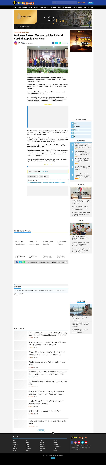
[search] (64, 2)
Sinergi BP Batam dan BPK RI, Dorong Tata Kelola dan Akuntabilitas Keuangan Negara (46, 392)
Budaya (14, 442)
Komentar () (65, 43)
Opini (55, 448)
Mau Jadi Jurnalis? (75, 449)
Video (75, 133)
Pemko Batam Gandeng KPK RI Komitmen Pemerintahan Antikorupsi (46, 402)
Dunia (27, 444)
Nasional (36, 7)
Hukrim (14, 446)
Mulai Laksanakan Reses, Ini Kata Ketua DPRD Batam (47, 422)
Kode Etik (78, 445)
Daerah (30, 7)
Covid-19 (76, 129)
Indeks (19, 7)
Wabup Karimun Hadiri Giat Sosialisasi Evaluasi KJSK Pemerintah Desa (46, 182)
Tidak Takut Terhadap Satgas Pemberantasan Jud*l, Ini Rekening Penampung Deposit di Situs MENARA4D (83, 145)
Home (14, 7)
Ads (53, 458)
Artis (14, 440)
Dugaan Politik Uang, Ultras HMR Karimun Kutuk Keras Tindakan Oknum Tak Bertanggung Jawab (80, 250)
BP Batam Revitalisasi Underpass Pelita (44, 411)
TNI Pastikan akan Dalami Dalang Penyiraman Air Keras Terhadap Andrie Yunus (81, 214)
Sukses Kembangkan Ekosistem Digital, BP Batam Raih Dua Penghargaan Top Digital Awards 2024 (82, 153)
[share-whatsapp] (60, 43)
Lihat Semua (41, 430)
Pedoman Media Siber (76, 447)
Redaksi (83, 445)
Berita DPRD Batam (66, 7)
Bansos (41, 440)
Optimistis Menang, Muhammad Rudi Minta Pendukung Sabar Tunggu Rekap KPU (80, 244)
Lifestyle (53, 7)
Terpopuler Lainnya (81, 181)
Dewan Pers (15, 444)
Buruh (27, 442)
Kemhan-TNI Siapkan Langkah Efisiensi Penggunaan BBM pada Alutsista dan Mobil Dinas (80, 208)
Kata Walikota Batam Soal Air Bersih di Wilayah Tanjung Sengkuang (82, 168)
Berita (55, 440)
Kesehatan (86, 7)
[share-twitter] (56, 43)
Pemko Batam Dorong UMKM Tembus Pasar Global (47, 363)
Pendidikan (77, 126)
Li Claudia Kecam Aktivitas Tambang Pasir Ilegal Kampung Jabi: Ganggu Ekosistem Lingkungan (48, 333)
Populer (90, 2)
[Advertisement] (20, 68)
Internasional (57, 446)
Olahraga (42, 448)
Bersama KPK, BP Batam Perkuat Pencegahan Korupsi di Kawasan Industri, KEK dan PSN (47, 373)
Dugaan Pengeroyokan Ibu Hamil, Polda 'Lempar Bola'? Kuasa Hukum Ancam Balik (81, 202)
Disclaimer (88, 445)
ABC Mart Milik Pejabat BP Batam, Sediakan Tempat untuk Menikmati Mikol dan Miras (82, 160)
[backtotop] (53, 433)
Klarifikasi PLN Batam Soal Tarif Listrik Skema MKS (47, 382)
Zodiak (55, 450)
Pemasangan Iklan (86, 447)
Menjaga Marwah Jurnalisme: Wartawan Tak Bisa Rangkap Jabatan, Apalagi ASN (80, 331)
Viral (75, 136)
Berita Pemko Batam (45, 7)
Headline (24, 7)
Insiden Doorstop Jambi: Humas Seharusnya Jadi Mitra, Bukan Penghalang (80, 324)
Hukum (59, 7)
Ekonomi (80, 7)
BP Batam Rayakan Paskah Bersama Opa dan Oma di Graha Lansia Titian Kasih (47, 343)
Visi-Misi (73, 445)
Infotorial (42, 446)
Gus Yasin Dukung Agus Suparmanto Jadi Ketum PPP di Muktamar (80, 238)
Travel (28, 450)
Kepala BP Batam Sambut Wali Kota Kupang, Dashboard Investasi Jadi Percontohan (46, 353)
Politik (75, 7)
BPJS (27, 440)
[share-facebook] (53, 43)
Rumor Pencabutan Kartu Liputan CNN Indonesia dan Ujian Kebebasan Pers (80, 318)
